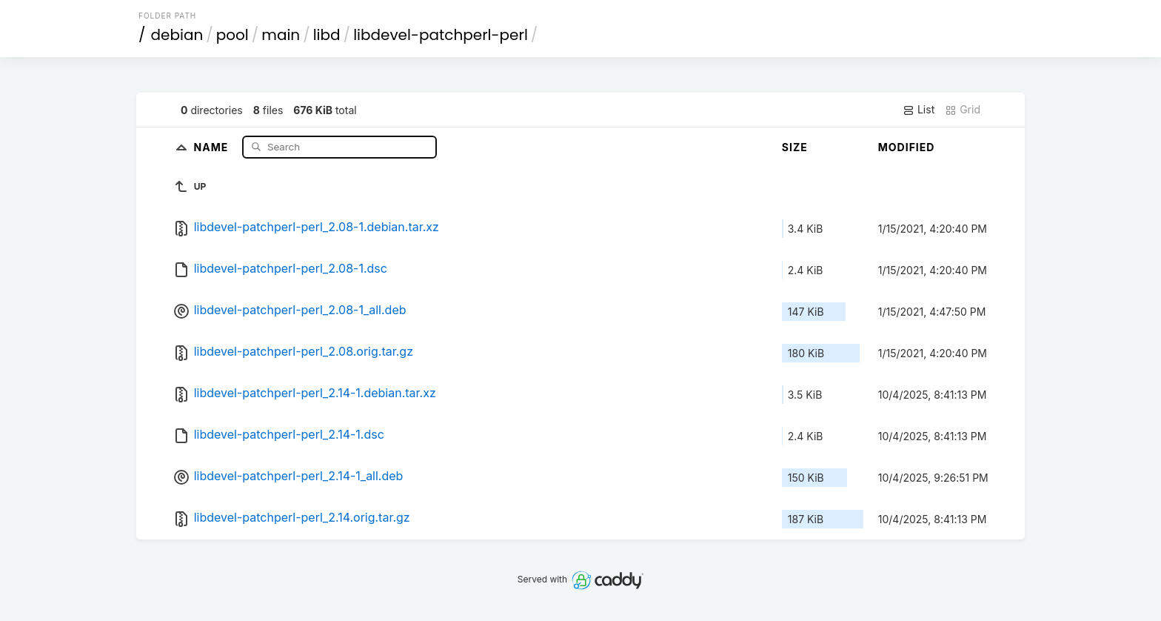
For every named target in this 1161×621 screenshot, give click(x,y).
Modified (906, 147)
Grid (962, 109)
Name (213, 146)
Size (795, 147)
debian (177, 34)
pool (232, 34)
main (280, 34)
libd (327, 34)
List (918, 109)
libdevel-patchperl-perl (440, 34)
